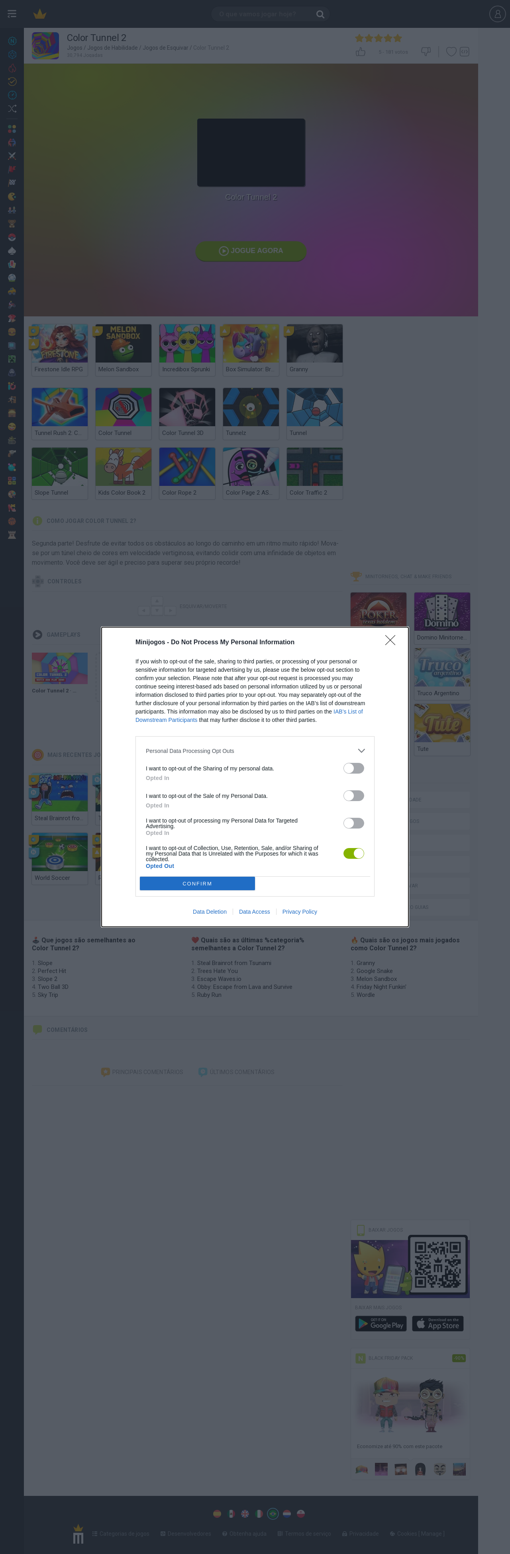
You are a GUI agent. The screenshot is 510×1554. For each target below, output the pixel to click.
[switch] (353, 768)
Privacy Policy (299, 912)
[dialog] (255, 777)
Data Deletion (210, 912)
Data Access (254, 912)
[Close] (392, 642)
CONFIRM (197, 884)
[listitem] (255, 751)
